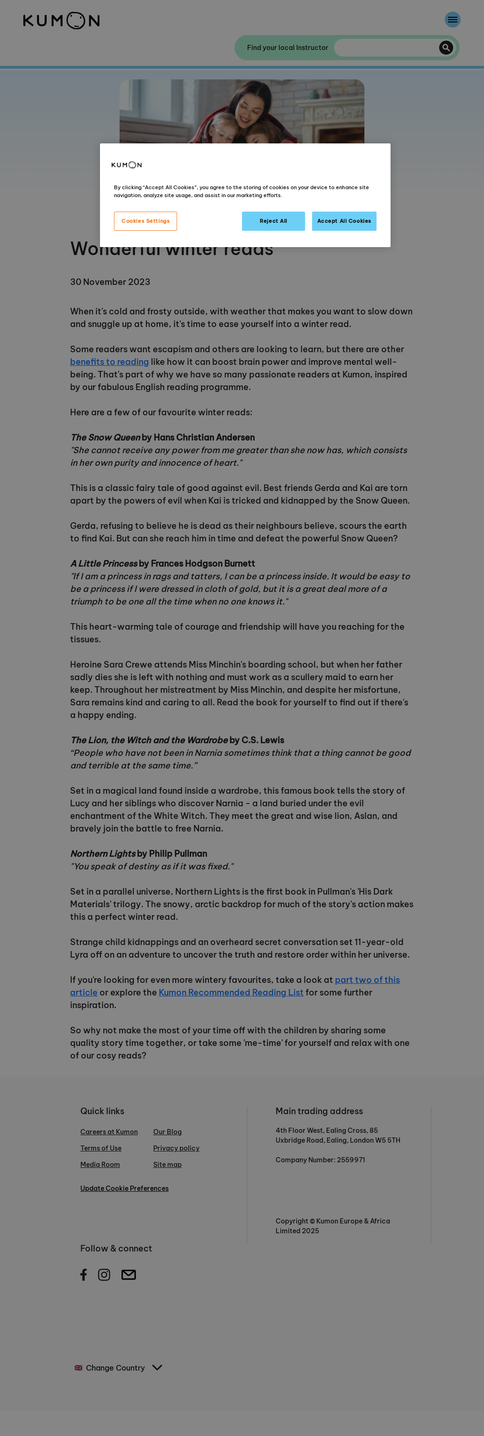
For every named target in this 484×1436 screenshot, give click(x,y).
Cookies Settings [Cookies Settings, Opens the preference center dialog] (145, 221)
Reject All (273, 221)
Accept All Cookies (344, 221)
